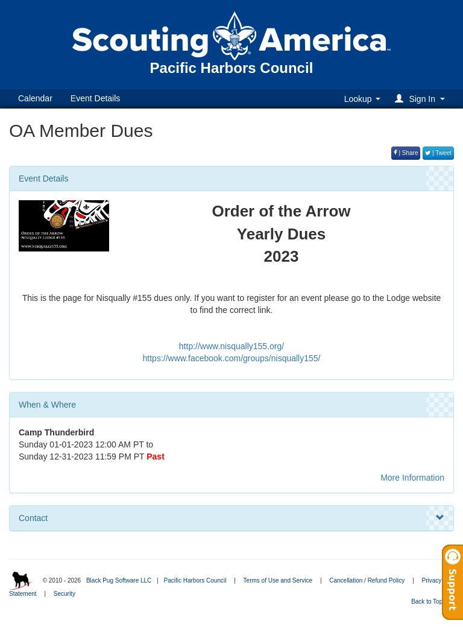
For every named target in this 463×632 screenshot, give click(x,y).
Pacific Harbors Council (194, 580)
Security (64, 593)
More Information (412, 477)
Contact (231, 518)
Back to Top (430, 601)
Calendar (35, 98)
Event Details (95, 98)
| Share (406, 153)
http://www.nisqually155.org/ (231, 346)
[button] (421, 98)
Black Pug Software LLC (118, 580)
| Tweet (438, 153)
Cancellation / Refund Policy (367, 580)
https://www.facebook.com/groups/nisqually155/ (232, 358)
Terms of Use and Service (278, 580)
